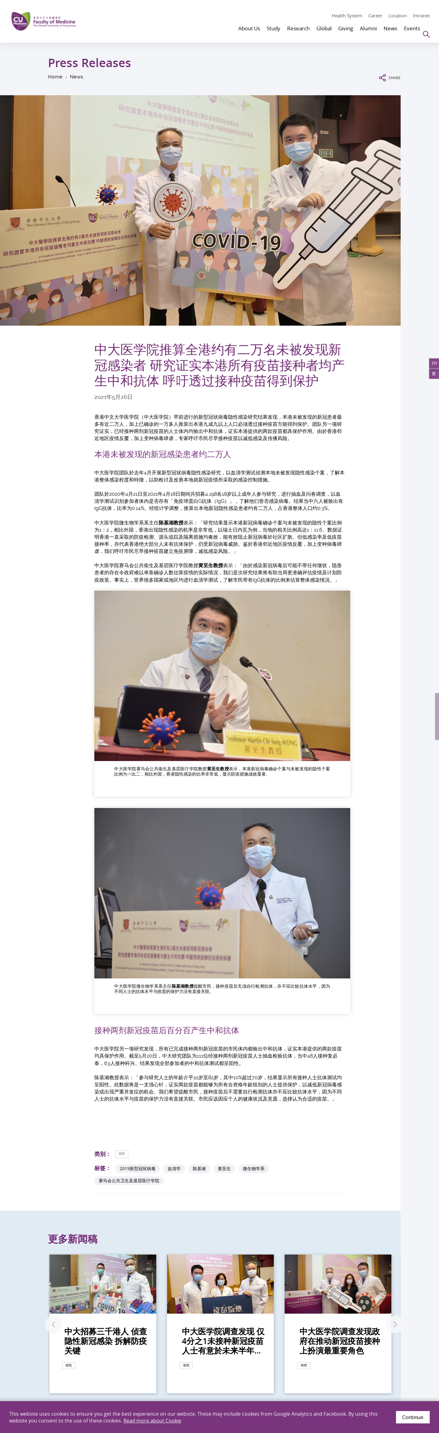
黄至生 (224, 867)
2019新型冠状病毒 (138, 867)
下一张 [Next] (390, 1023)
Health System (347, 15)
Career (375, 15)
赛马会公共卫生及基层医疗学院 (129, 880)
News (76, 77)
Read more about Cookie (152, 1420)
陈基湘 (199, 867)
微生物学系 (254, 867)
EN (432, 365)
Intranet (421, 15)
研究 (124, 852)
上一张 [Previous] (47, 1023)
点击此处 (44, 1270)
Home (55, 77)
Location (398, 15)
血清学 (174, 867)
